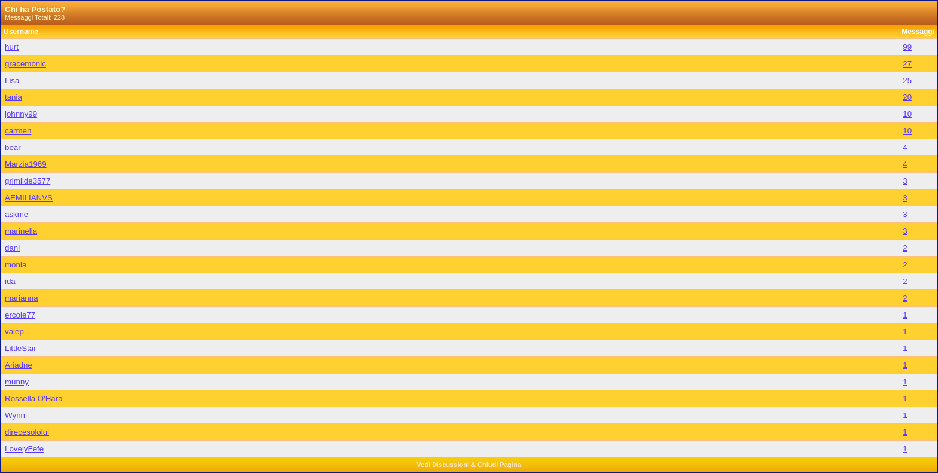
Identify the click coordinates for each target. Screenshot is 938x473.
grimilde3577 (27, 180)
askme (16, 214)
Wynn (15, 415)
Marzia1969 (26, 164)
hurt (12, 46)
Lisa (12, 80)
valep (14, 331)
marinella (21, 231)
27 (907, 63)
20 (907, 97)
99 (907, 46)
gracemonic (25, 63)
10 (907, 113)
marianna (21, 298)
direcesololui (27, 432)
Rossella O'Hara (34, 398)
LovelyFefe (24, 448)
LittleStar (20, 348)
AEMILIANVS (29, 197)
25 (907, 80)
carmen (18, 130)
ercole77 (20, 314)
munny (17, 381)
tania (13, 97)
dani (12, 247)
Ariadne (18, 365)
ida (10, 281)
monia (15, 264)
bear (13, 147)
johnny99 (21, 113)
